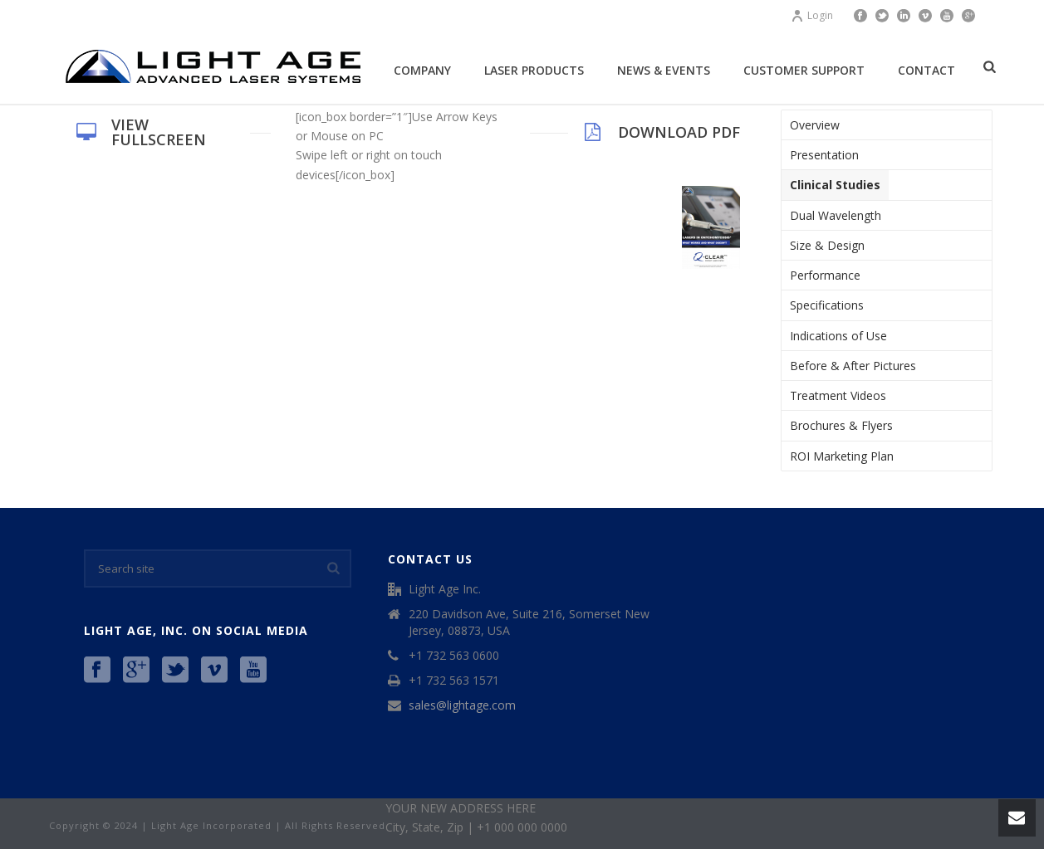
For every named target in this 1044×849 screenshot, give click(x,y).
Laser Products (534, 70)
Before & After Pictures (853, 365)
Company (422, 70)
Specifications (827, 305)
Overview (815, 125)
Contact (926, 70)
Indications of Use (838, 336)
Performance (825, 275)
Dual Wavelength (835, 215)
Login (812, 15)
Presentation (824, 155)
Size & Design (827, 245)
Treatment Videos (838, 395)
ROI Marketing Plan (842, 456)
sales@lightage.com (462, 705)
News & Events (663, 70)
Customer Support (804, 70)
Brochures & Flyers (841, 425)
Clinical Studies (835, 185)
